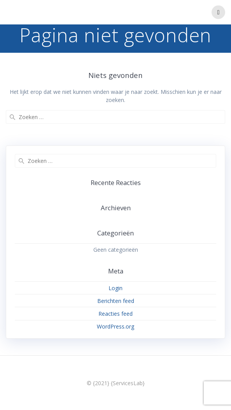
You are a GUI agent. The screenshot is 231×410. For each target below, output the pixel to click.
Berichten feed (115, 300)
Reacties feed (115, 313)
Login (115, 288)
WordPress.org (115, 326)
